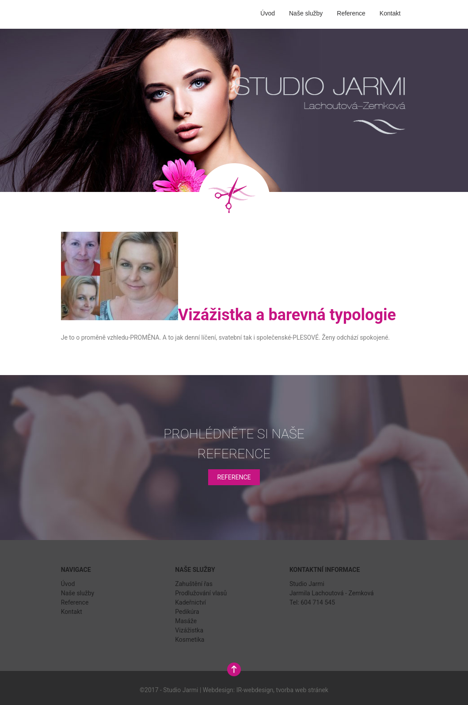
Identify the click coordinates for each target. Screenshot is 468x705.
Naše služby (306, 13)
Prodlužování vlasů (201, 593)
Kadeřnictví (190, 602)
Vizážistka (189, 630)
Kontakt (390, 13)
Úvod (267, 13)
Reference (351, 13)
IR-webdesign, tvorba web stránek (282, 690)
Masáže (186, 621)
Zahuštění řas (194, 583)
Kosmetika (189, 639)
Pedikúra (187, 611)
